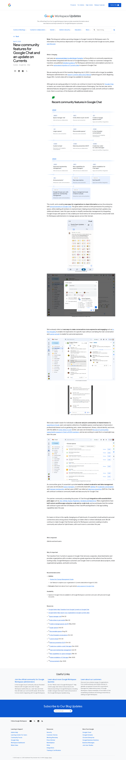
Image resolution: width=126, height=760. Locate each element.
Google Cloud (87, 732)
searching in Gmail (53, 425)
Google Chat (22, 65)
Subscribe (114, 5)
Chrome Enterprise (88, 737)
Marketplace (50, 743)
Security (49, 732)
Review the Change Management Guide (61, 579)
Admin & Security (65, 30)
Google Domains (88, 735)
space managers (69, 487)
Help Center (89, 5)
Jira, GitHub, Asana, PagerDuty (70, 501)
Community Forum (16, 737)
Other (28, 65)
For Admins (81, 5)
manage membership (57, 489)
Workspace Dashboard (18, 743)
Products (73, 5)
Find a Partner (51, 740)
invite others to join (65, 430)
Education (78, 30)
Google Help (15, 740)
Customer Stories (52, 735)
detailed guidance (69, 63)
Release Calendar (99, 5)
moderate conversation (106, 487)
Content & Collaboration (38, 30)
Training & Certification (54, 750)
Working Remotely (52, 737)
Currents (15, 65)
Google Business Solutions (91, 740)
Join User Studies (88, 745)
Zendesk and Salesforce (88, 501)
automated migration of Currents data (66, 65)
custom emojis (54, 334)
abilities (93, 487)
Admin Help (14, 732)
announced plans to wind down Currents (69, 58)
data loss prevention (95, 489)
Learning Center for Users (19, 735)
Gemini (53, 30)
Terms (50, 757)
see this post (51, 44)
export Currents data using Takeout (79, 75)
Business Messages (88, 743)
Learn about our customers (91, 679)
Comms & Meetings (19, 30)
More (88, 30)
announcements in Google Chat (60, 207)
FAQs (48, 745)
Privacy (46, 757)
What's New (14, 745)
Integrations (50, 748)
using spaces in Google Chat (85, 586)
